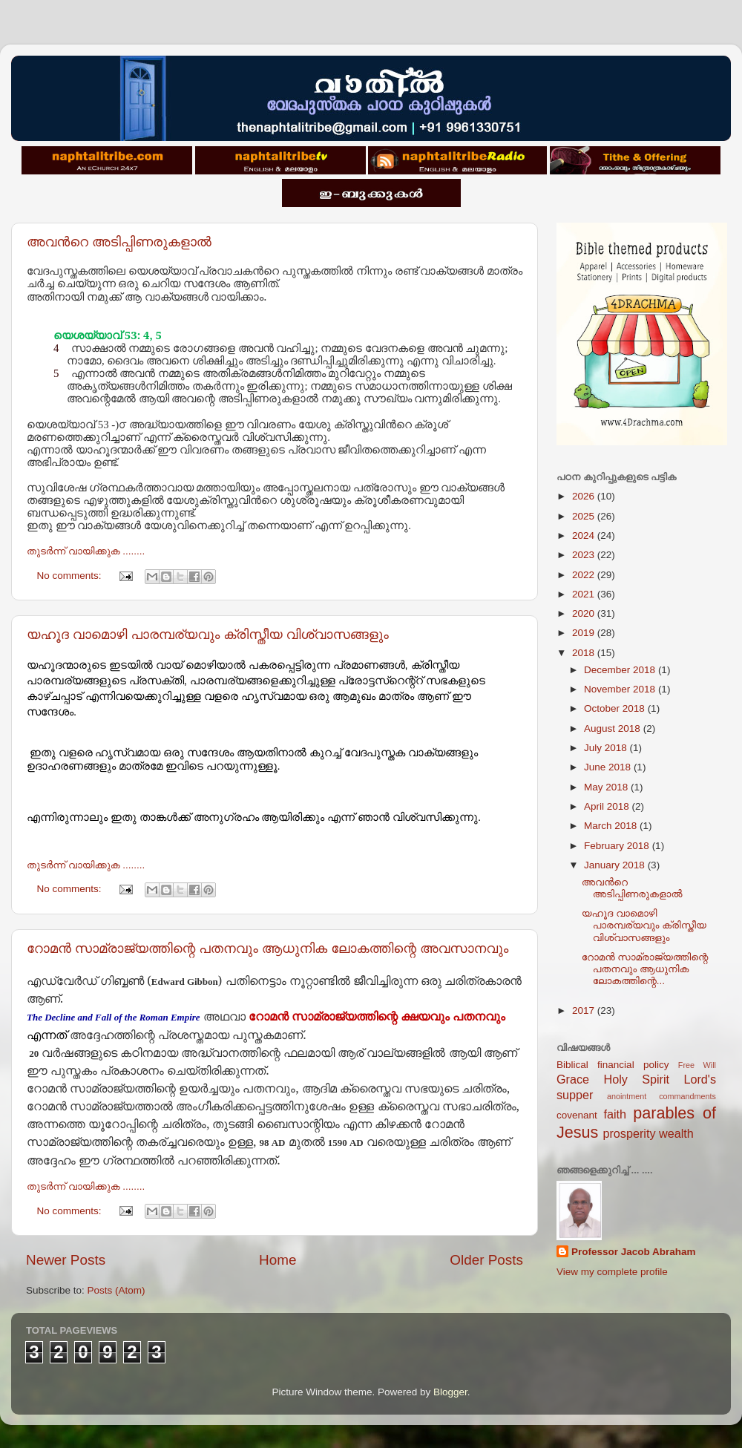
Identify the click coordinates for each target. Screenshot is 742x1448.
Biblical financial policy (612, 1064)
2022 (584, 574)
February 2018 (618, 845)
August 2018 (613, 728)
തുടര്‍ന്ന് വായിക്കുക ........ (86, 551)
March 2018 (612, 825)
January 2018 (616, 865)
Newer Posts (65, 1260)
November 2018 (621, 689)
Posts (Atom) (116, 1290)
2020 (584, 613)
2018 (584, 652)
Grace (572, 1079)
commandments (687, 1096)
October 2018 (616, 708)
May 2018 (607, 787)
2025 (584, 516)
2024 (584, 535)
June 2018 (609, 767)
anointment (626, 1096)
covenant (576, 1115)
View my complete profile (612, 1271)
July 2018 (607, 747)
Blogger (450, 1392)
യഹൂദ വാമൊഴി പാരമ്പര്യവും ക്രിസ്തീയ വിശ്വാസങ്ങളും (208, 634)
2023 (584, 554)
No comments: (71, 575)
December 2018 (621, 669)
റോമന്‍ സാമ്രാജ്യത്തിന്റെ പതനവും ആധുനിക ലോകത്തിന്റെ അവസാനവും (267, 948)
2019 (584, 632)
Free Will (697, 1065)
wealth (676, 1133)
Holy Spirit (636, 1079)
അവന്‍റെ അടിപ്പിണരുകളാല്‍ (119, 242)
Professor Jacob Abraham (633, 1251)
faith (614, 1114)
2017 (584, 1010)
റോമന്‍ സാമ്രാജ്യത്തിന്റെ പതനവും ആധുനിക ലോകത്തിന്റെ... (645, 968)
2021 (584, 594)
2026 (584, 496)
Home (277, 1260)
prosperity (629, 1133)
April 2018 (608, 806)
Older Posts (486, 1260)
